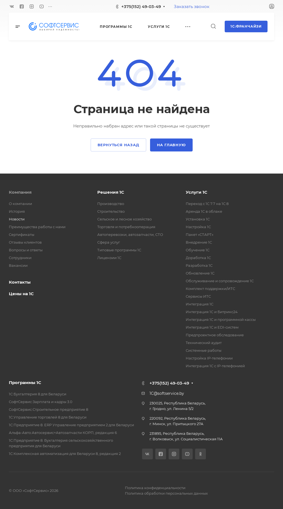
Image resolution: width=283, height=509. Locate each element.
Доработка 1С (198, 257)
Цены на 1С (21, 293)
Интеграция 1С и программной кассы (221, 319)
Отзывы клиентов (25, 242)
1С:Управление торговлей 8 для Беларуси (48, 417)
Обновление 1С (200, 273)
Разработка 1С (199, 265)
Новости (17, 219)
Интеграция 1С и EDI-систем (212, 327)
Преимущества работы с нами (37, 227)
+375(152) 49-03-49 (141, 6)
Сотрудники (20, 257)
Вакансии (18, 265)
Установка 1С (198, 219)
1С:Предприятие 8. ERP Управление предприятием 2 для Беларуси (71, 425)
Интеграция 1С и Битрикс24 (212, 312)
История (17, 211)
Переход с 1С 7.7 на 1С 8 (207, 203)
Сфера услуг (108, 242)
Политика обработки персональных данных (166, 493)
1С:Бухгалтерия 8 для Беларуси (37, 394)
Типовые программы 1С (119, 250)
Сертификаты (21, 234)
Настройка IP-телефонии (209, 358)
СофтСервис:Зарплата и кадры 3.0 (40, 401)
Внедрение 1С (199, 242)
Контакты (20, 282)
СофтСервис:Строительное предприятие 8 (48, 409)
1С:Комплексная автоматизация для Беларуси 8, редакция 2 (65, 453)
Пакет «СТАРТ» (199, 234)
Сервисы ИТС (198, 296)
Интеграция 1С (199, 304)
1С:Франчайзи (246, 26)
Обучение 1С (197, 250)
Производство (110, 203)
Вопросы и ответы (26, 250)
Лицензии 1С (109, 257)
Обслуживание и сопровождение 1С (220, 281)
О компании (20, 203)
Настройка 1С (198, 227)
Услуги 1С (196, 192)
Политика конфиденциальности (155, 488)
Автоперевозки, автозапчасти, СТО (130, 234)
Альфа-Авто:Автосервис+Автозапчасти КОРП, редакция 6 (63, 432)
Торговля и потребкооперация (126, 227)
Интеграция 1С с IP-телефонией (215, 366)
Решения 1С (110, 192)
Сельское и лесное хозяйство (124, 219)
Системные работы (203, 350)
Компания (20, 192)
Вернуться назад (118, 145)
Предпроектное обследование (215, 335)
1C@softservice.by (167, 393)
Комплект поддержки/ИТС (210, 288)
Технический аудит (204, 342)
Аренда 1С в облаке (204, 211)
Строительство (111, 211)
